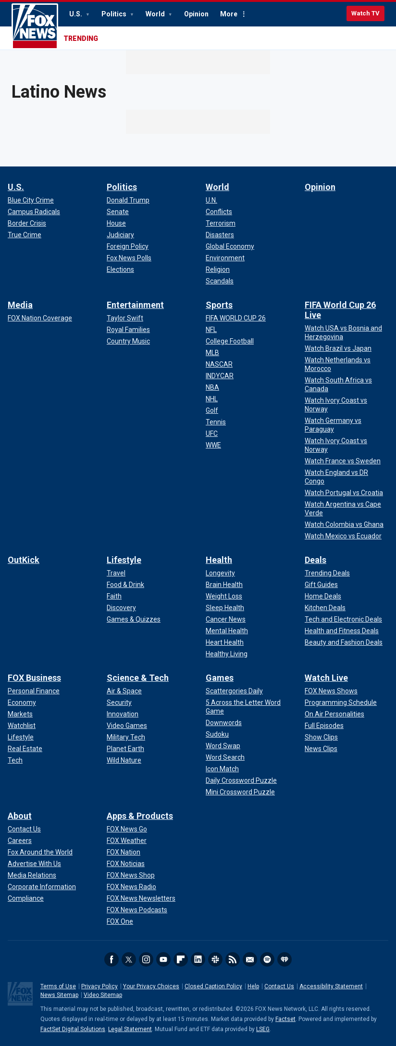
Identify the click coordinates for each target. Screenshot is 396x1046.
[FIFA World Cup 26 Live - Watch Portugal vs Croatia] (344, 493)
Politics (114, 14)
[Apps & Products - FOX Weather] (127, 840)
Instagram (146, 959)
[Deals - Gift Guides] (321, 584)
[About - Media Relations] (32, 875)
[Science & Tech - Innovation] (122, 714)
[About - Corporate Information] (42, 887)
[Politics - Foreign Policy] (127, 246)
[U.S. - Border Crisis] (27, 223)
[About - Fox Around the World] (40, 852)
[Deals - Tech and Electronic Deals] (343, 619)
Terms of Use (58, 986)
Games (220, 678)
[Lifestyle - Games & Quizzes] (134, 619)
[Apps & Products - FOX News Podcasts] (137, 910)
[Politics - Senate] (118, 212)
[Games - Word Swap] (223, 746)
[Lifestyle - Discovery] (121, 608)
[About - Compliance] (26, 898)
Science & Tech (138, 678)
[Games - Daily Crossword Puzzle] (241, 780)
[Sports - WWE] (213, 445)
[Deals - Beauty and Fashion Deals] (344, 642)
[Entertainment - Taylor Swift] (125, 318)
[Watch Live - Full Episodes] (324, 725)
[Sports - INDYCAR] (220, 376)
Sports (219, 305)
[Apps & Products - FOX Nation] (123, 852)
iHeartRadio (284, 959)
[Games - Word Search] (225, 757)
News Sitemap (59, 995)
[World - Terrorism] (220, 223)
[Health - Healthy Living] (227, 654)
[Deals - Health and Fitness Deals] (342, 631)
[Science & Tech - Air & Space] (124, 691)
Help (253, 986)
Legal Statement (130, 1029)
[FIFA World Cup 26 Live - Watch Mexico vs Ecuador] (343, 536)
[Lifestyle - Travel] (116, 573)
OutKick (23, 560)
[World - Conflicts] (219, 212)
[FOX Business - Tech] (15, 760)
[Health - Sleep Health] (225, 608)
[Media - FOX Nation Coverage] (40, 318)
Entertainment (135, 305)
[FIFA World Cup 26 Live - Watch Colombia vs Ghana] (344, 524)
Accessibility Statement (331, 986)
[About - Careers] (20, 840)
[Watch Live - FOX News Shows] (331, 691)
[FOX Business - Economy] (22, 702)
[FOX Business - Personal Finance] (34, 691)
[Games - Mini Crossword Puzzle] (240, 792)
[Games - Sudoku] (217, 734)
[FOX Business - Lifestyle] (21, 737)
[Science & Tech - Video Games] (127, 725)
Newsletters (250, 959)
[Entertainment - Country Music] (128, 341)
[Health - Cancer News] (226, 619)
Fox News (35, 26)
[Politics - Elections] (120, 269)
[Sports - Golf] (212, 410)
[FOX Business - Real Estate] (25, 749)
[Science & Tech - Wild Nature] (124, 760)
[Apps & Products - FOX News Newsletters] (141, 898)
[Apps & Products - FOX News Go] (127, 829)
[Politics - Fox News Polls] (129, 258)
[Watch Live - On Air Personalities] (334, 714)
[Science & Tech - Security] (119, 702)
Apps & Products (140, 816)
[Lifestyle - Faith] (114, 596)
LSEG (263, 1029)
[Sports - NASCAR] (219, 364)
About (20, 816)
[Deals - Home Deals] (323, 596)
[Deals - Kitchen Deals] (325, 608)
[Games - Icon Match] (222, 769)
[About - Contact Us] (24, 829)
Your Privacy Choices (151, 986)
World (156, 14)
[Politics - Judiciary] (120, 235)
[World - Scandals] (220, 281)
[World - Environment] (225, 258)
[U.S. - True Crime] (24, 235)
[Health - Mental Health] (227, 631)
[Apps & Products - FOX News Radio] (131, 887)
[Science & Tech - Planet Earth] (125, 749)
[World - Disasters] (220, 235)
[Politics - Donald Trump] (128, 200)
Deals (315, 560)
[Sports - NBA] (212, 387)
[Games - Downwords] (224, 723)
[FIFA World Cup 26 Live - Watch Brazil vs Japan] (338, 348)
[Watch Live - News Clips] (321, 749)
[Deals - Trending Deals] (327, 573)
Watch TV (365, 13)
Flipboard (180, 959)
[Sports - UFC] (212, 433)
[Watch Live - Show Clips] (321, 737)
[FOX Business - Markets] (20, 714)
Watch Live (326, 678)
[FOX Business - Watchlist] (22, 725)
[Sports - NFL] (211, 329)
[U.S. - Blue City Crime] (31, 200)
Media (20, 305)
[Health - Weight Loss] (224, 596)
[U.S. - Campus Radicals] (34, 212)
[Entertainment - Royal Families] (128, 329)
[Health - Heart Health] (225, 642)
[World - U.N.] (211, 200)
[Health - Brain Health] (224, 584)
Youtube (163, 959)
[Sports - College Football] (230, 341)
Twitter (129, 959)
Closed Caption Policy (213, 986)
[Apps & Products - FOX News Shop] (131, 875)
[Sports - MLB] (212, 353)
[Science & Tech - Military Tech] (126, 737)
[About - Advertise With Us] (34, 863)
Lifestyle (124, 560)
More (228, 14)
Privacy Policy (99, 986)
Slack (215, 959)
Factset (285, 1019)
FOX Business (34, 678)
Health (219, 560)
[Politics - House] (116, 223)
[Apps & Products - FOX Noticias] (126, 863)
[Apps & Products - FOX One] (120, 921)
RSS (232, 959)
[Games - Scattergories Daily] (234, 691)
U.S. (76, 14)
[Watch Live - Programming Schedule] (341, 702)
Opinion (196, 14)
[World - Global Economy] (230, 246)
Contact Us (279, 986)
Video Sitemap (103, 995)
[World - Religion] (218, 269)
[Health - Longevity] (220, 573)
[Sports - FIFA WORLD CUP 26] (236, 318)
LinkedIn (198, 959)
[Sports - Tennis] (216, 422)
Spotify (267, 959)
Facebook (111, 959)
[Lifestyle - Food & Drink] (125, 584)
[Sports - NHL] (212, 399)
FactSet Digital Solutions (72, 1029)
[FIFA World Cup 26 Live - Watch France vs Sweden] (343, 461)
